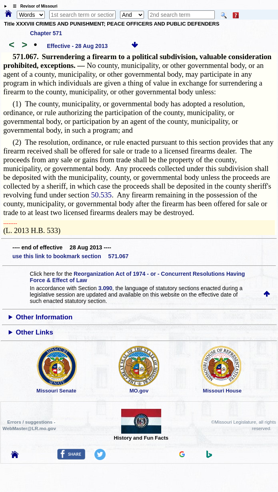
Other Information (44, 317)
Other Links (34, 332)
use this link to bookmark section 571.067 (70, 256)
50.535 (101, 195)
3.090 (105, 288)
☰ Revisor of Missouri (33, 6)
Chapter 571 (46, 33)
